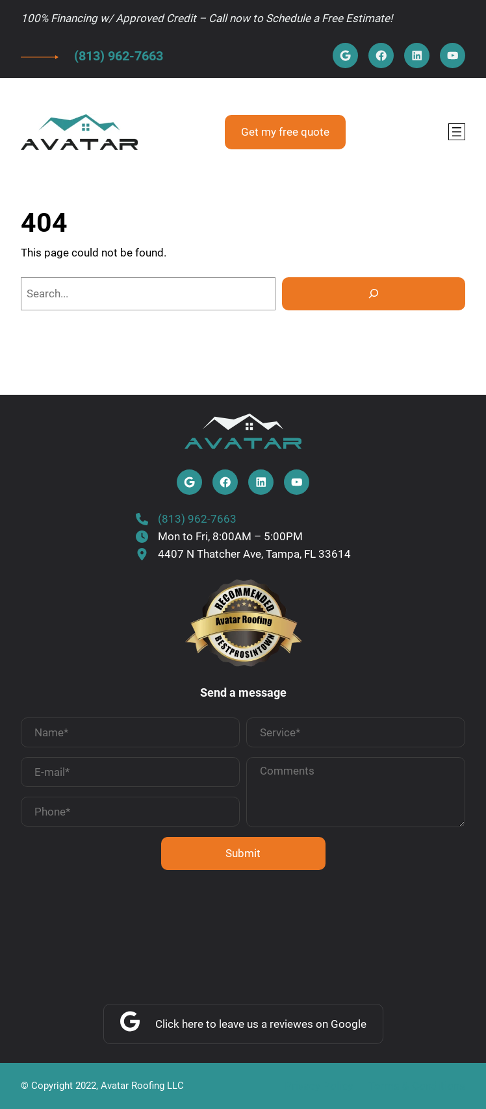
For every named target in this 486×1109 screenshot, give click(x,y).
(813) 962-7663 (118, 56)
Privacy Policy (319, 1085)
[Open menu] (456, 131)
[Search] (373, 293)
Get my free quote (285, 131)
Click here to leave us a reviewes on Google (260, 1023)
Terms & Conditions (416, 1085)
